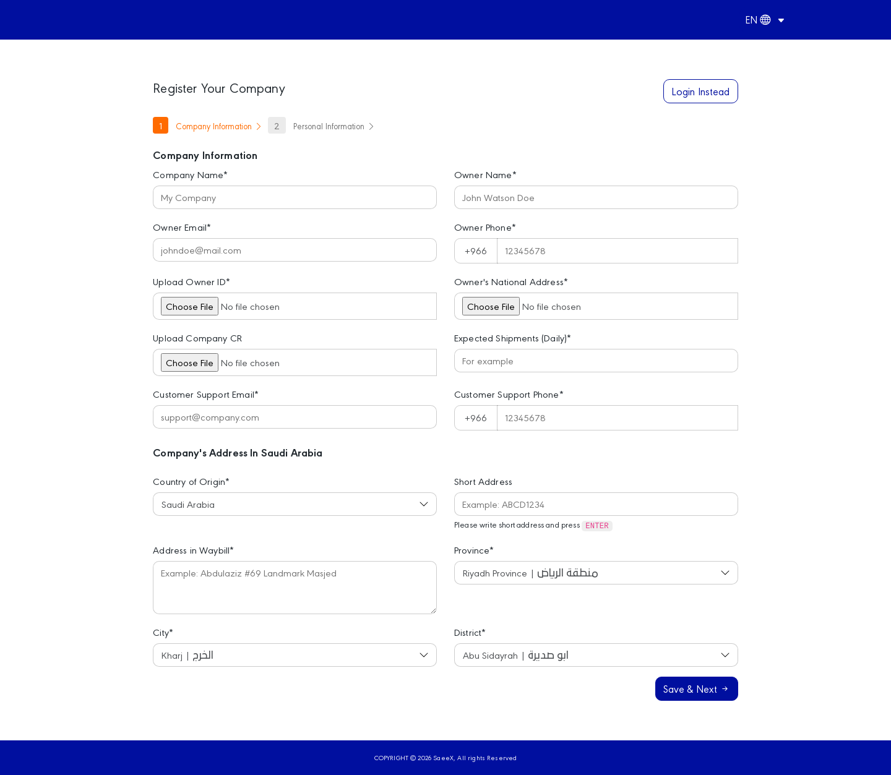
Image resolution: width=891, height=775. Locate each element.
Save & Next (696, 688)
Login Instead (700, 91)
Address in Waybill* (193, 549)
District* (470, 631)
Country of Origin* (191, 480)
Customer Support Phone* (509, 393)
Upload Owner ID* (191, 281)
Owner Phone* (485, 226)
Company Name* (190, 174)
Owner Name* (485, 174)
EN (758, 19)
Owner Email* (182, 226)
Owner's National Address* (511, 281)
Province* (474, 549)
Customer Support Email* (206, 393)
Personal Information (322, 125)
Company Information (208, 125)
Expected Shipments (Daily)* (512, 337)
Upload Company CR (197, 337)
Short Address (483, 480)
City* (163, 631)
